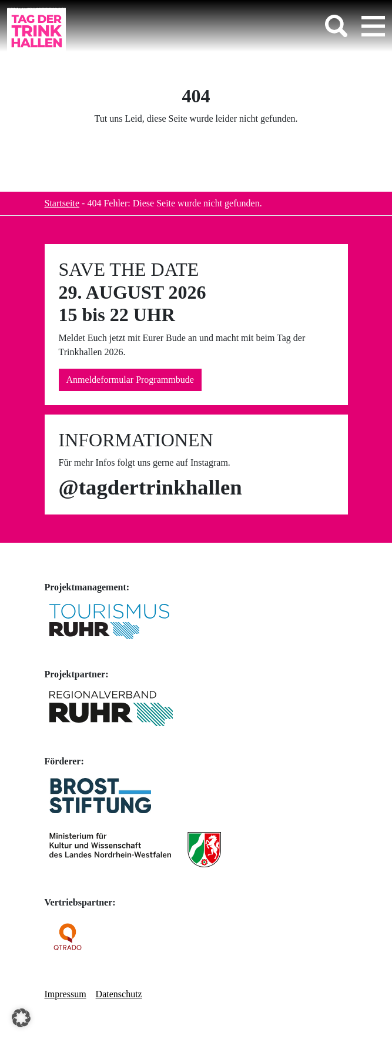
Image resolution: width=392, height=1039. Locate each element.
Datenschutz (119, 994)
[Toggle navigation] (373, 26)
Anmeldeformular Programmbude (130, 380)
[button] (21, 1018)
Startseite (62, 203)
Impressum (65, 994)
